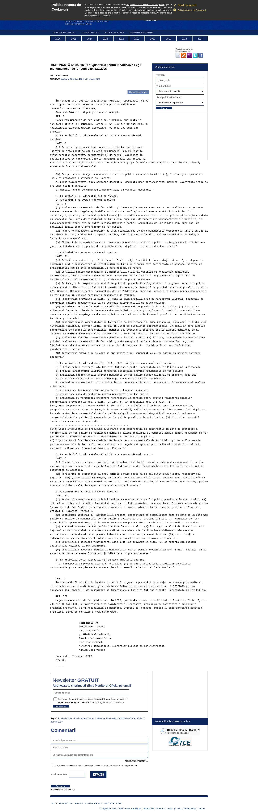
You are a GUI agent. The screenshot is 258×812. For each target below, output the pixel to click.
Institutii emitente (141, 32)
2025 (73, 38)
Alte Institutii (111, 718)
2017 (200, 38)
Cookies (178, 808)
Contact (201, 808)
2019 (168, 38)
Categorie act (90, 32)
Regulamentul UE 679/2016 (111, 702)
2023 (105, 38)
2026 (57, 38)
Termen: (160, 75)
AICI (157, 13)
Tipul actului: (163, 86)
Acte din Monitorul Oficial (67, 803)
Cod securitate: (59, 774)
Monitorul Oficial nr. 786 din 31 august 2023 (80, 79)
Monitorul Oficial (64, 718)
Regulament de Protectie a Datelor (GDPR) (146, 4)
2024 (89, 38)
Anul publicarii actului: (168, 97)
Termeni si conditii (164, 808)
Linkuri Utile (148, 808)
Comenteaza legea (138, 92)
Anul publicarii (114, 32)
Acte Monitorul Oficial (83, 718)
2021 (136, 38)
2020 (152, 38)
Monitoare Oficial (64, 32)
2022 (121, 38)
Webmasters (190, 808)
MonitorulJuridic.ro (132, 808)
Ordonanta (100, 718)
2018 (184, 38)
